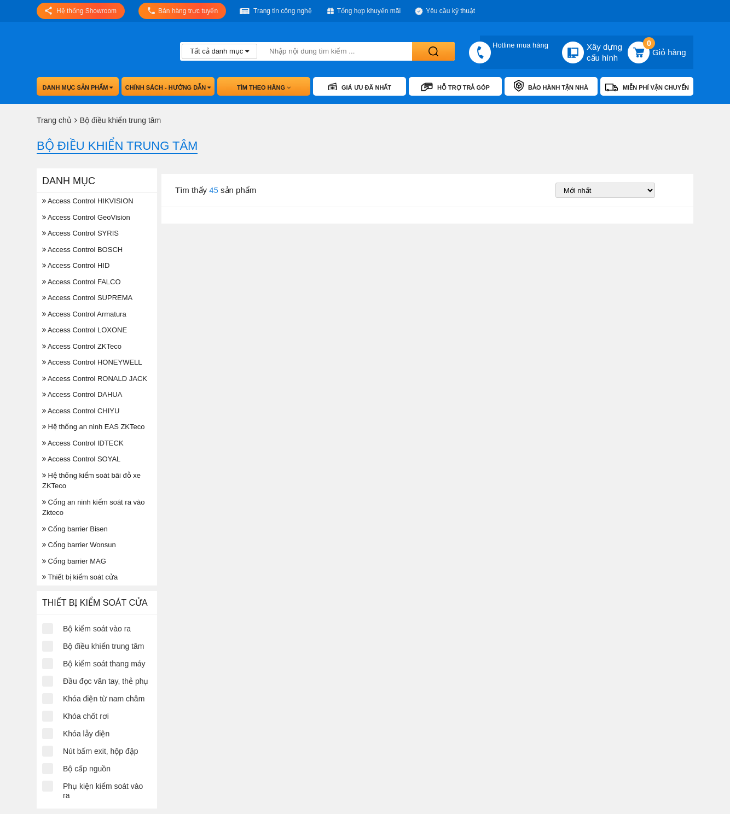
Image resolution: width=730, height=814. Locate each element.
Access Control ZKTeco (81, 346)
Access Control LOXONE (84, 330)
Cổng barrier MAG (74, 561)
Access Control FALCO (81, 282)
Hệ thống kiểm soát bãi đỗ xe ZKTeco (91, 480)
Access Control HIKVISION (88, 201)
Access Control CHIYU (80, 411)
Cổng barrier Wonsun (79, 545)
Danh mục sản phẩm (78, 87)
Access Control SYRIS (80, 233)
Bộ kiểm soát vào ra (97, 628)
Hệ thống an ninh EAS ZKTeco (93, 427)
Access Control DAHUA (82, 394)
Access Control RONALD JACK (94, 378)
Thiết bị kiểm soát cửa (80, 577)
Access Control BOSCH (82, 249)
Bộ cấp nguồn (87, 768)
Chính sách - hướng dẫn (168, 87)
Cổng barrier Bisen (75, 529)
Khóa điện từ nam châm (103, 698)
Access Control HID (75, 265)
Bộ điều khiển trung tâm (103, 646)
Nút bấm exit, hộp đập (100, 751)
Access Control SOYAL (81, 459)
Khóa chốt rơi (86, 716)
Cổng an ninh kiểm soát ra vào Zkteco (93, 507)
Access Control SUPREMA (87, 298)
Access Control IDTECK (83, 443)
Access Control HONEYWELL (92, 362)
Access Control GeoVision (86, 217)
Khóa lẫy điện (86, 733)
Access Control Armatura (84, 314)
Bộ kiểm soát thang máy (104, 663)
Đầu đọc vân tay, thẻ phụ (105, 681)
